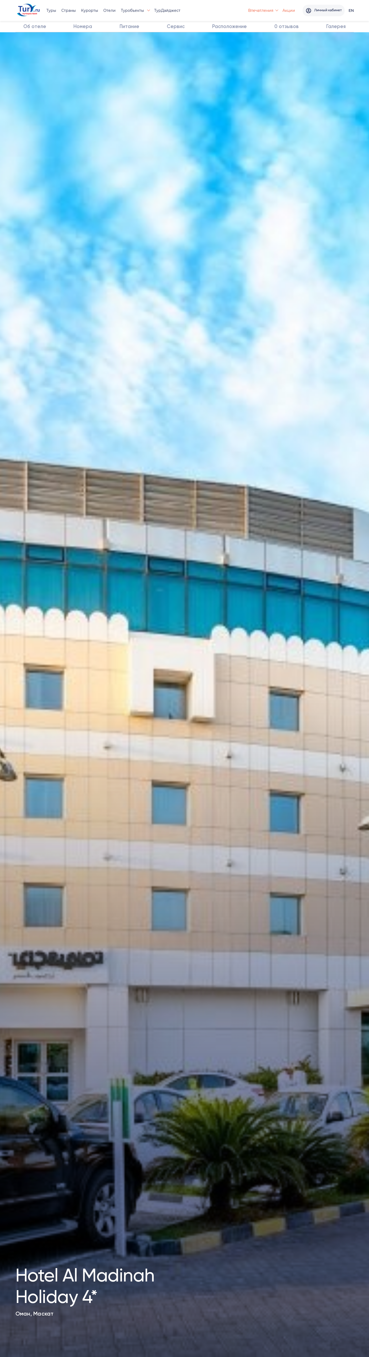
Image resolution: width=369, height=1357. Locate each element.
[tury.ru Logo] (28, 10)
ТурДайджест (168, 10)
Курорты (90, 10)
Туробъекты (133, 10)
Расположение (229, 27)
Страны (69, 10)
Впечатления (254, 10)
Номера (83, 27)
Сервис (176, 27)
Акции (282, 10)
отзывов (287, 27)
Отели (110, 10)
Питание (130, 27)
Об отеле (35, 27)
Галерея (336, 27)
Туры (52, 10)
